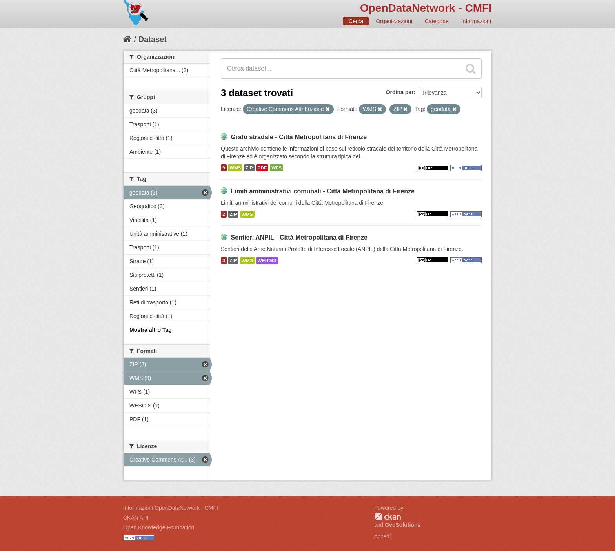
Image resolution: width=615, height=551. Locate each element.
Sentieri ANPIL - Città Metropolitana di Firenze (299, 237)
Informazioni (476, 21)
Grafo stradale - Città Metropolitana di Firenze (299, 137)
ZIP (249, 168)
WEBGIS (267, 260)
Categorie (437, 21)
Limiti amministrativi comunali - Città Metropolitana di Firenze (323, 191)
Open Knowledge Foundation (158, 527)
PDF (262, 168)
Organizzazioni (394, 21)
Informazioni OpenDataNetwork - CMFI (170, 508)
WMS (235, 168)
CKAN (387, 517)
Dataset (152, 39)
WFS (276, 168)
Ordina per (400, 92)
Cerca (356, 21)
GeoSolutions (402, 525)
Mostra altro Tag (150, 330)
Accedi (382, 536)
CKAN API (136, 518)
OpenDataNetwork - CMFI (426, 8)
